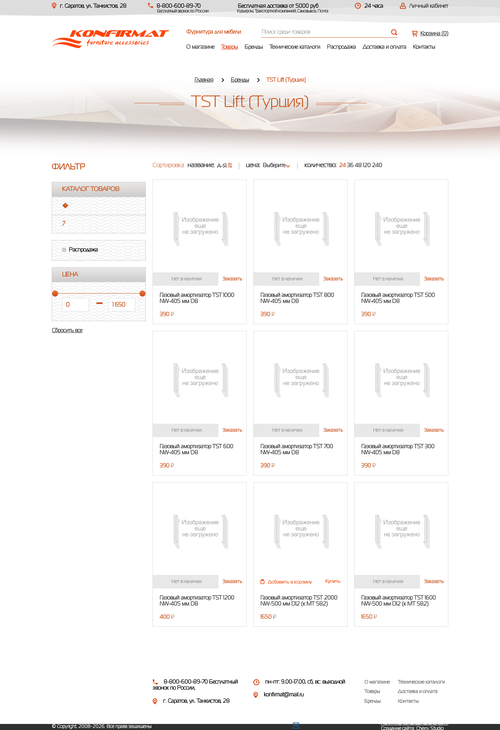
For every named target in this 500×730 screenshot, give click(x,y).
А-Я (224, 166)
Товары (229, 47)
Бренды (254, 47)
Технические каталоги (294, 47)
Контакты (424, 47)
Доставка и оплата (384, 47)
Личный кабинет (428, 6)
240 (377, 165)
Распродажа (341, 47)
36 (350, 165)
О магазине (200, 47)
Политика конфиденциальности (414, 723)
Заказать (232, 279)
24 (342, 165)
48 (358, 165)
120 (367, 165)
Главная (204, 80)
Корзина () (434, 34)
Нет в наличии (186, 279)
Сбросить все (67, 331)
